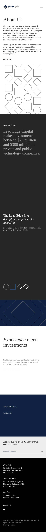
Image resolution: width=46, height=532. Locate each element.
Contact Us (7, 505)
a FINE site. (19, 522)
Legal (13, 525)
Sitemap (6, 525)
